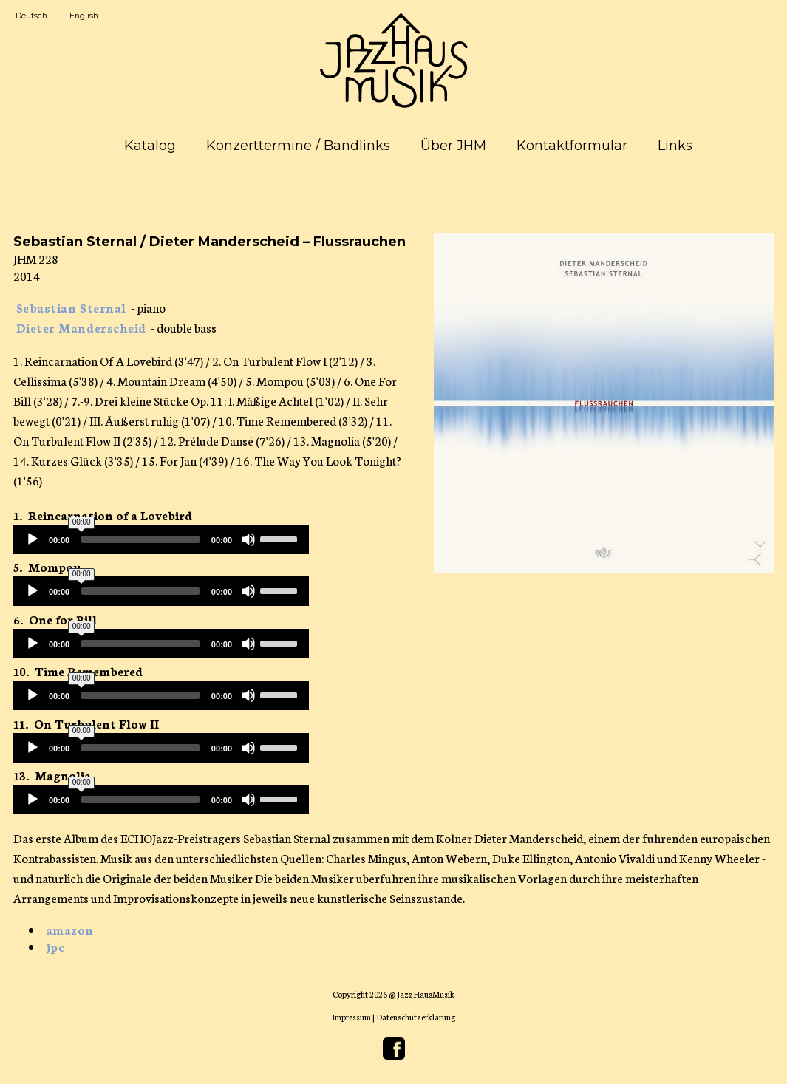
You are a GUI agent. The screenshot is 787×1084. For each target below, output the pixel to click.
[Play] (32, 539)
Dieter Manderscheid (81, 326)
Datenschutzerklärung (415, 1017)
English (83, 16)
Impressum (351, 1017)
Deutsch (31, 16)
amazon (70, 929)
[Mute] (248, 539)
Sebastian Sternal (71, 307)
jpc (55, 946)
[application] (161, 539)
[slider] (140, 539)
